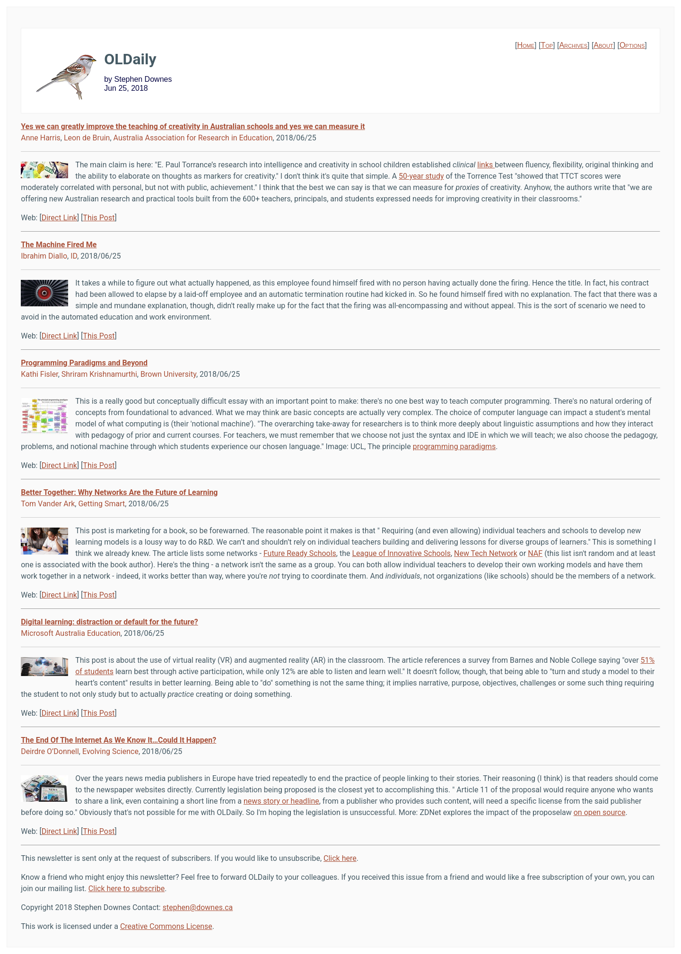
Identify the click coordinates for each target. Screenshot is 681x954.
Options (632, 45)
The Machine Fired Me (58, 244)
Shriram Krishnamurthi (99, 374)
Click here (340, 858)
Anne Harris (41, 137)
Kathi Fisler (39, 374)
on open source (600, 812)
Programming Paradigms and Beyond (84, 362)
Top (547, 45)
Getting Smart (101, 503)
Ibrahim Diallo (44, 256)
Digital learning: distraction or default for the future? (109, 621)
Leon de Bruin (87, 137)
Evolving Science (110, 751)
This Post (98, 217)
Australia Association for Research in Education (193, 137)
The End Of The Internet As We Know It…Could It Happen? (118, 740)
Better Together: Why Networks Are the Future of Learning (119, 492)
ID (73, 256)
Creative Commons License (166, 926)
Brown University (168, 374)
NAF (535, 553)
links (486, 164)
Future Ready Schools (299, 553)
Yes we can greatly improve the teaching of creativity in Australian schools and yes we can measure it (193, 126)
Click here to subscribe (126, 888)
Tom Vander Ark (48, 503)
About (603, 45)
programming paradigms (454, 446)
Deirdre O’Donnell (50, 751)
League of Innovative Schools (401, 553)
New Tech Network (485, 553)
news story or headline (281, 801)
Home (525, 45)
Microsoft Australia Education (71, 633)
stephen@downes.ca (198, 907)
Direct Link (59, 217)
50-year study (421, 176)
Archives (573, 45)
